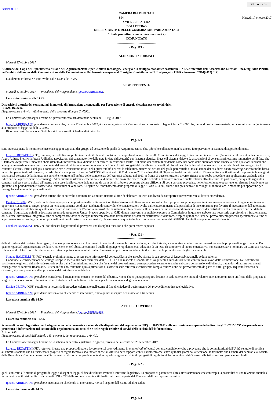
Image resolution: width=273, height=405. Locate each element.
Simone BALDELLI (18, 256)
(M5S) (31, 202)
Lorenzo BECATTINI (19, 155)
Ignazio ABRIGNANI (90, 91)
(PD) (36, 155)
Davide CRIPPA (16, 202)
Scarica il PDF (10, 8)
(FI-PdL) (37, 256)
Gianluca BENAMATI (19, 225)
